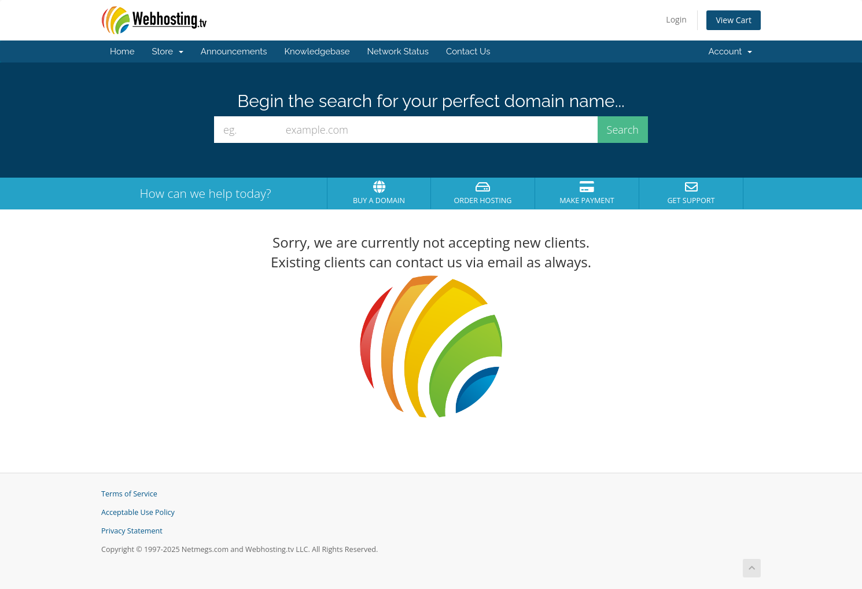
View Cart (734, 19)
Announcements (234, 51)
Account (730, 51)
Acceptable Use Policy (138, 512)
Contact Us (468, 51)
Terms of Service (129, 494)
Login (676, 19)
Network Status (397, 51)
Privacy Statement (132, 531)
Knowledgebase (316, 51)
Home (122, 51)
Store (167, 51)
